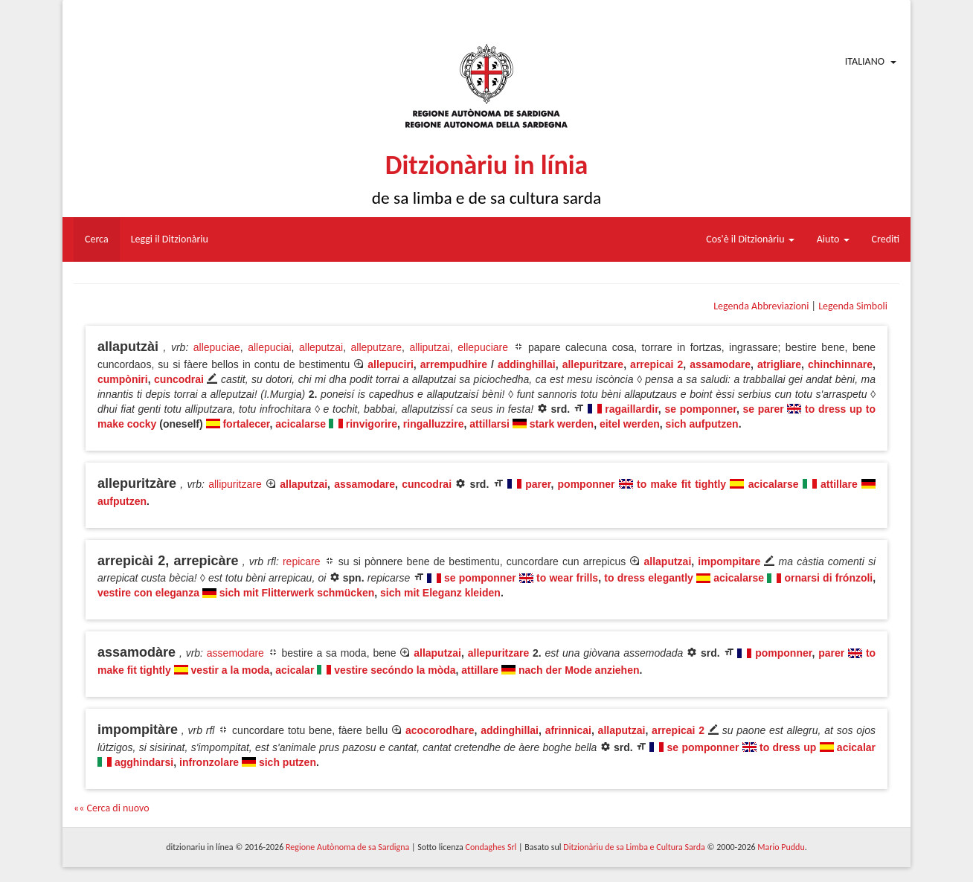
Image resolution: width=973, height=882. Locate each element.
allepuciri (390, 364)
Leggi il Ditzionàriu (169, 239)
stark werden (562, 424)
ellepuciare (482, 347)
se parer (762, 409)
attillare (839, 484)
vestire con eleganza (148, 593)
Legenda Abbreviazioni (761, 306)
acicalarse (300, 424)
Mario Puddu (780, 847)
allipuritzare (235, 484)
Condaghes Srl (490, 847)
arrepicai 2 (656, 364)
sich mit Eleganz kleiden (440, 593)
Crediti (886, 239)
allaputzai (303, 484)
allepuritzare (592, 364)
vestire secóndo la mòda (394, 670)
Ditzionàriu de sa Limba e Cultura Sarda (633, 847)
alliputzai (429, 347)
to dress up (788, 747)
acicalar (294, 670)
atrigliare (779, 364)
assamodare (720, 364)
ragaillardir (631, 409)
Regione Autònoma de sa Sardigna (347, 847)
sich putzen (287, 762)
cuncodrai (179, 379)
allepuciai (269, 347)
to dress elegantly (648, 578)
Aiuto (833, 239)
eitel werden (630, 424)
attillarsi (489, 424)
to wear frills (567, 578)
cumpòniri (122, 379)
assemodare (235, 653)
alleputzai (321, 347)
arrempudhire (453, 364)
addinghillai (527, 364)
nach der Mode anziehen (579, 670)
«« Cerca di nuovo (112, 808)
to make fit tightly (681, 484)
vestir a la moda (230, 670)
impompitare (729, 561)
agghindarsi (144, 762)
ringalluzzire (433, 424)
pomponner (586, 484)
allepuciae (216, 347)
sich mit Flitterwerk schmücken (297, 593)
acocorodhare (440, 730)
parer (537, 484)
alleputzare (376, 347)
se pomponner (700, 409)
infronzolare (209, 762)
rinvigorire (371, 424)
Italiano (864, 61)
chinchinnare (840, 364)
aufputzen (122, 501)
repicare (302, 561)
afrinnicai (568, 730)
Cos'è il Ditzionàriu (750, 239)
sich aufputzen (702, 424)
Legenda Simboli (852, 306)
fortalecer (245, 424)
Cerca (97, 239)
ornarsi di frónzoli (828, 578)
